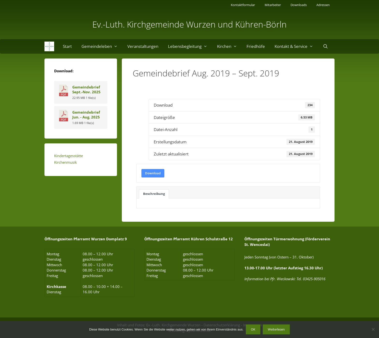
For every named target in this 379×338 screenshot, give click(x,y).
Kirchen (229, 46)
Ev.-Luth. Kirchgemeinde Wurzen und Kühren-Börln (189, 24)
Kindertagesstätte (68, 155)
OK (253, 329)
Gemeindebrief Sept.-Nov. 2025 (86, 89)
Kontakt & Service (296, 46)
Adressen (323, 5)
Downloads (299, 5)
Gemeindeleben (102, 46)
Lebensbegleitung (190, 46)
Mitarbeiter (273, 5)
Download (153, 173)
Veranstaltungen (142, 46)
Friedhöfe (256, 46)
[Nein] (373, 329)
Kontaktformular (243, 5)
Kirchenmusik (65, 162)
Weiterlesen (276, 329)
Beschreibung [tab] (154, 193)
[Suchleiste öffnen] (325, 46)
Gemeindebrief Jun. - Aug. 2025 (86, 114)
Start (67, 46)
